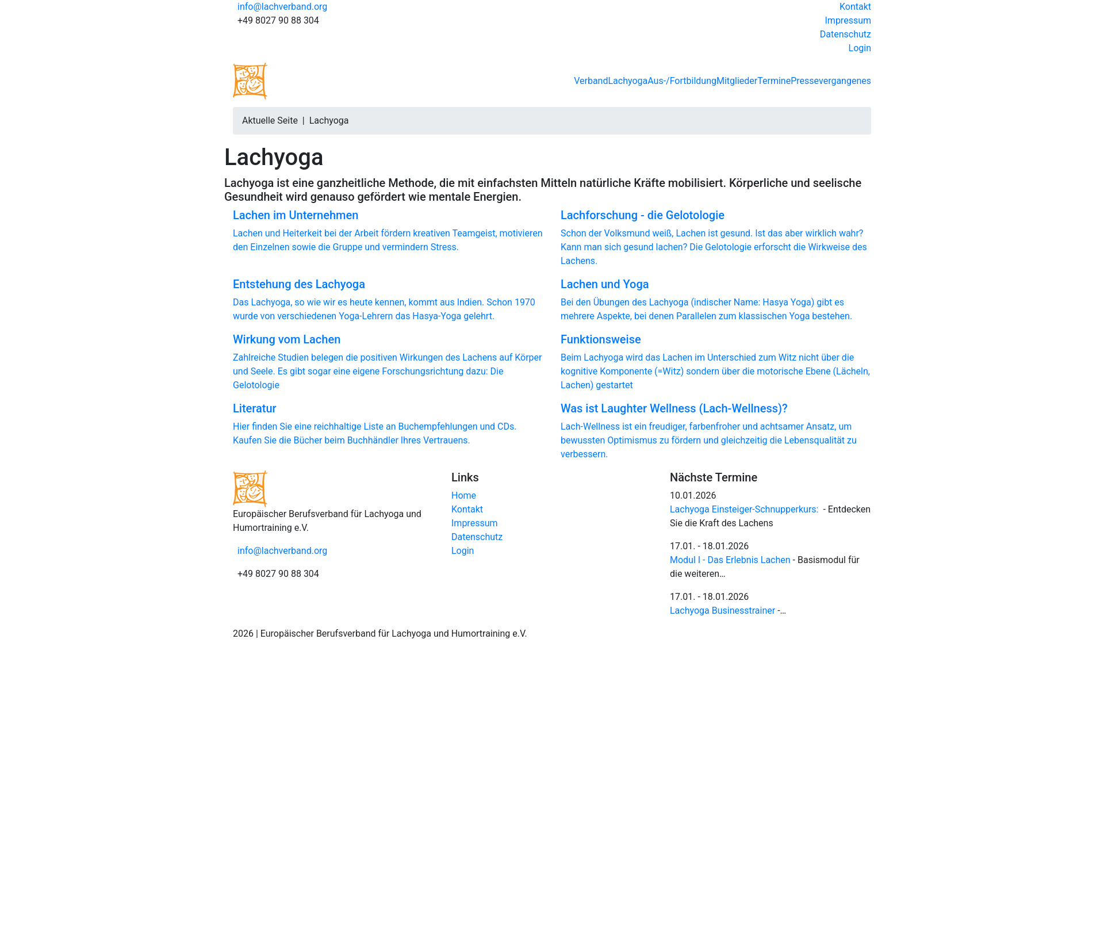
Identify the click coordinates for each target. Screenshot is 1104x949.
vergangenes (845, 80)
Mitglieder (736, 80)
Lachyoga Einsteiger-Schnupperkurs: (744, 509)
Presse (805, 80)
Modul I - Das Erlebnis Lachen (730, 559)
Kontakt (855, 6)
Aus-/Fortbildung (681, 80)
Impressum (848, 20)
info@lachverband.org (282, 6)
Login (860, 48)
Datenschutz (845, 34)
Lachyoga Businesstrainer (722, 610)
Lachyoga (627, 80)
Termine (774, 80)
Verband (591, 80)
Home (463, 495)
